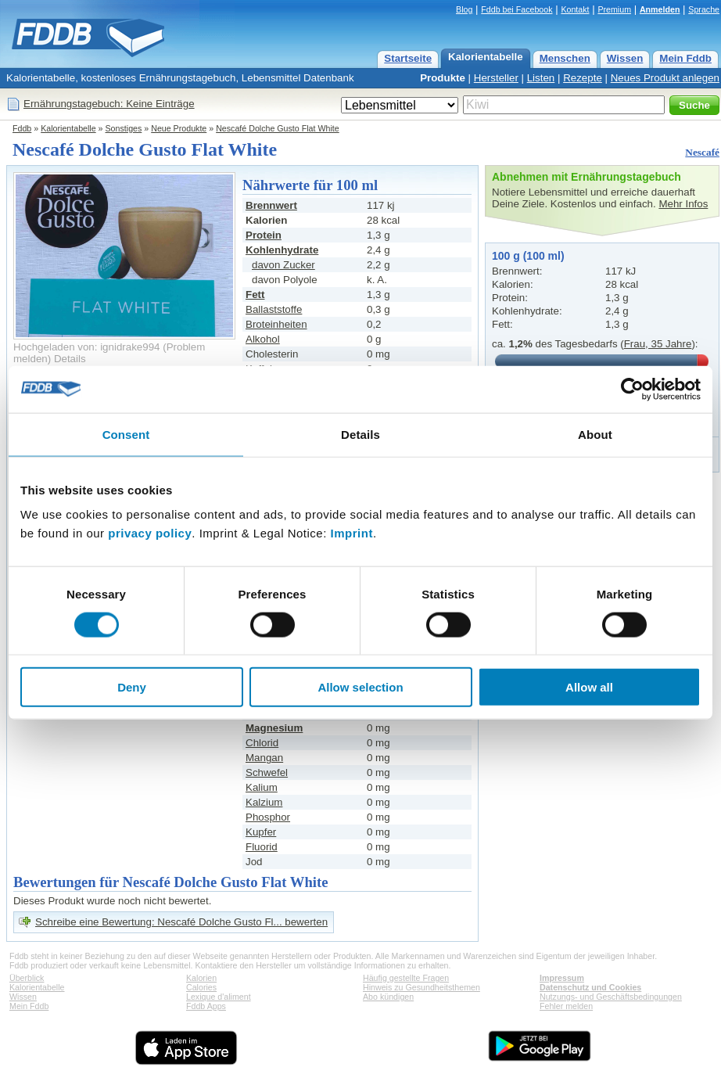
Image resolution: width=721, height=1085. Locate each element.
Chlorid (262, 743)
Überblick (26, 978)
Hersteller (496, 78)
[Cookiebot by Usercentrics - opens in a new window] (632, 389)
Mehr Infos (683, 204)
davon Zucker (283, 265)
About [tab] (595, 433)
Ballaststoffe (274, 309)
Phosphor (268, 817)
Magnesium (274, 728)
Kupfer (261, 832)
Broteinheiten (276, 324)
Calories (201, 987)
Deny (131, 687)
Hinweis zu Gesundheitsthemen (421, 987)
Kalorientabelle (485, 57)
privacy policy (150, 533)
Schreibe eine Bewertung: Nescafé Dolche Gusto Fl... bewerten (181, 922)
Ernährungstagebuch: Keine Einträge (109, 104)
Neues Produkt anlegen (665, 78)
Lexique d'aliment (218, 996)
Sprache (703, 9)
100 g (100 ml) (528, 256)
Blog (464, 9)
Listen (541, 78)
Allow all (589, 687)
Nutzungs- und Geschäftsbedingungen (611, 996)
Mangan (264, 757)
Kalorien (201, 978)
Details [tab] (360, 433)
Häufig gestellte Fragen (406, 978)
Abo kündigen (388, 996)
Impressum (562, 978)
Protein (264, 235)
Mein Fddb (685, 58)
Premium (614, 9)
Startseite (408, 58)
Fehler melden (566, 1006)
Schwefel (267, 772)
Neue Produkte (178, 128)
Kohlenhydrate (282, 250)
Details (70, 359)
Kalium (262, 787)
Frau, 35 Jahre (658, 344)
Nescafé (702, 152)
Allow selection (360, 687)
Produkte (442, 78)
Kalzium (264, 802)
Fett (255, 294)
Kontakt (575, 9)
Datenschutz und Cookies (590, 987)
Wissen (625, 58)
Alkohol (263, 339)
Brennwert (271, 205)
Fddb (22, 128)
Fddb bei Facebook (516, 9)
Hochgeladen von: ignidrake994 (86, 347)
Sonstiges (124, 128)
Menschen (565, 58)
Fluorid (262, 847)
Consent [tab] (126, 433)
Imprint (352, 533)
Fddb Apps (206, 1006)
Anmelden (660, 9)
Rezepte (582, 78)
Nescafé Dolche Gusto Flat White (277, 128)
